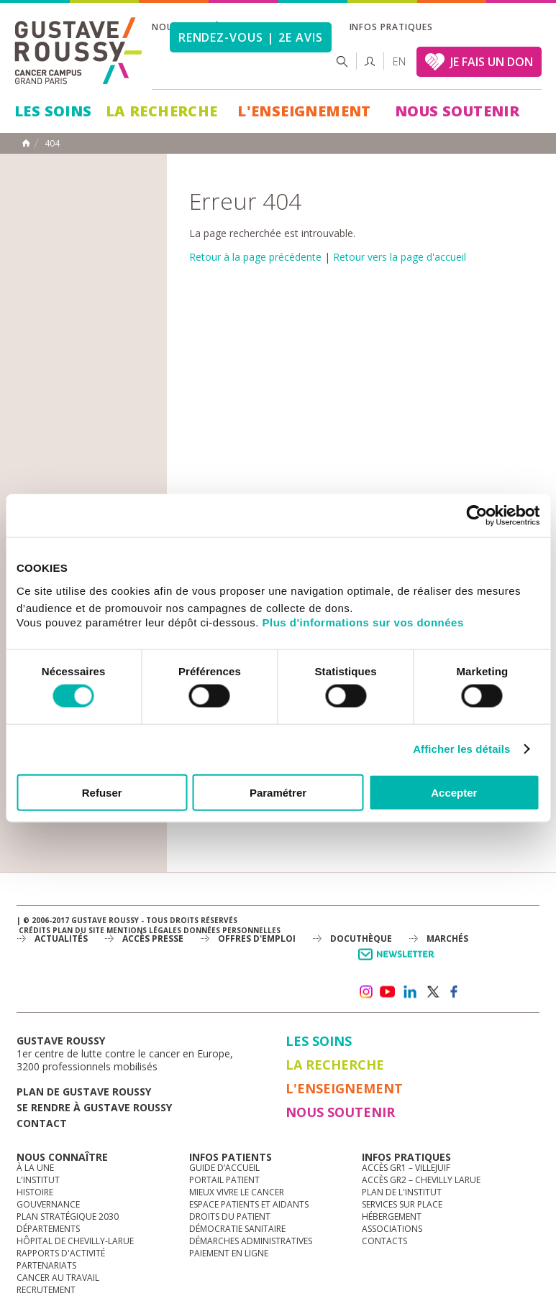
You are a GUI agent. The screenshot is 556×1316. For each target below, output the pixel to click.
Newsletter (398, 961)
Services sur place (402, 1204)
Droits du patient (229, 1216)
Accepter (454, 792)
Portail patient (224, 1180)
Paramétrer (278, 792)
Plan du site (78, 930)
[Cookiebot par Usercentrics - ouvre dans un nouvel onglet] (476, 516)
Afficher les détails (461, 749)
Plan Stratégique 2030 (68, 1216)
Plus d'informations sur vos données (363, 622)
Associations (392, 1229)
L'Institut (38, 1180)
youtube (388, 992)
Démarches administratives (250, 1241)
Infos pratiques (391, 27)
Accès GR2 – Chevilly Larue (421, 1180)
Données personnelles (232, 930)
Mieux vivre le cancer (236, 1192)
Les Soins (53, 111)
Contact (42, 1123)
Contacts (384, 1241)
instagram (365, 992)
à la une (35, 1168)
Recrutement (46, 1290)
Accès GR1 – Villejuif (406, 1168)
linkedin (410, 992)
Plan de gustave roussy (84, 1091)
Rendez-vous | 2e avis (250, 37)
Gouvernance (48, 1204)
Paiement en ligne (228, 1253)
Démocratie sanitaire (237, 1229)
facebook (454, 992)
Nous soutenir (457, 111)
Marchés (447, 938)
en (399, 61)
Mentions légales (143, 930)
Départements (48, 1229)
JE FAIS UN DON (491, 62)
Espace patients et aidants (249, 1204)
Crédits (34, 930)
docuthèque (361, 938)
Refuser (102, 792)
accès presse (152, 938)
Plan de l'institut (402, 1192)
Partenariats (46, 1265)
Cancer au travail (58, 1277)
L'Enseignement (304, 111)
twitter (432, 992)
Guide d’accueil (224, 1168)
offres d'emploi (257, 938)
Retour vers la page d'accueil (399, 257)
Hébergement (391, 1216)
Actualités (61, 938)
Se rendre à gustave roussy (94, 1107)
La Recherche (162, 111)
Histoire (35, 1192)
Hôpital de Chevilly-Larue (75, 1241)
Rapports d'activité (61, 1253)
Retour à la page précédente (255, 257)
